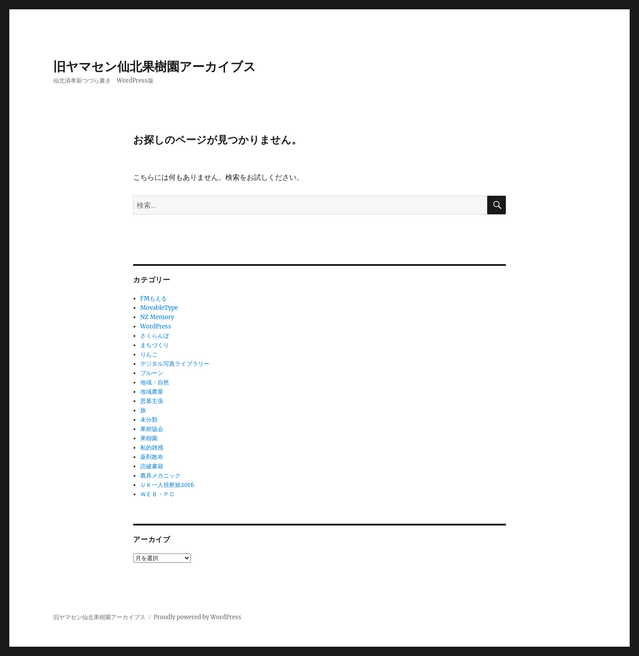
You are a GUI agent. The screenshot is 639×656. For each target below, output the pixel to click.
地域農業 (151, 391)
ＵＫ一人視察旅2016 (167, 485)
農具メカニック (160, 475)
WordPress (155, 326)
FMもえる (153, 298)
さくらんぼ (154, 336)
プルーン (151, 373)
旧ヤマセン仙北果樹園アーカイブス (154, 66)
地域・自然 (154, 382)
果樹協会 (151, 429)
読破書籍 (151, 466)
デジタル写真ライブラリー (174, 364)
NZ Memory (157, 317)
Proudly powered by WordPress (197, 617)
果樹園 (149, 438)
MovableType (159, 308)
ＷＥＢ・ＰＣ (157, 494)
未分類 (149, 419)
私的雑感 (151, 447)
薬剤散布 (151, 457)
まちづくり (154, 345)
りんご (149, 354)
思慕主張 (151, 401)
